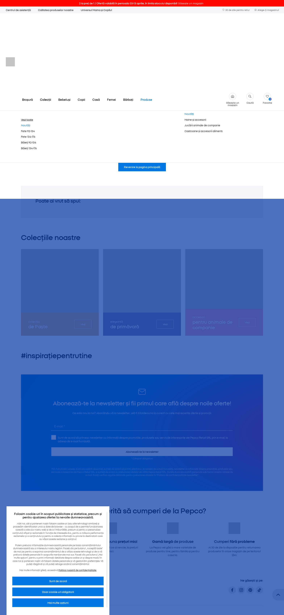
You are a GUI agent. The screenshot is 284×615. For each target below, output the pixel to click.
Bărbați (128, 24)
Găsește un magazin (232, 24)
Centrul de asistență (18, 10)
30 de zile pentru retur (236, 9)
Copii (81, 24)
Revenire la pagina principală (142, 92)
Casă (96, 24)
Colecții (45, 24)
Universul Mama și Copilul (96, 10)
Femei (111, 24)
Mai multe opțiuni (57, 603)
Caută (250, 23)
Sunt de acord (58, 581)
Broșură (27, 24)
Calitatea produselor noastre (56, 10)
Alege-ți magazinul (267, 9)
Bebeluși (64, 24)
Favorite (267, 23)
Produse (146, 24)
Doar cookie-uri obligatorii (58, 592)
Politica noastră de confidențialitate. (78, 570)
